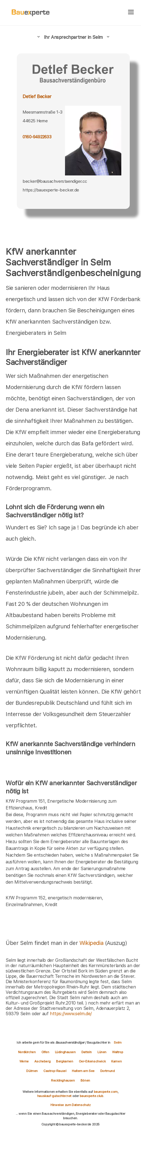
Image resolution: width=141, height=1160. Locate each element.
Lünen (101, 1052)
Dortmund (107, 1071)
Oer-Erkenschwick (92, 1061)
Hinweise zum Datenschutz (70, 1105)
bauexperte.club (91, 1096)
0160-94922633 (37, 136)
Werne (24, 1061)
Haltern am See (83, 1071)
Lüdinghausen (65, 1052)
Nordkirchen (27, 1052)
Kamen (116, 1061)
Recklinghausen (63, 1080)
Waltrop (117, 1052)
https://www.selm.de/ (71, 1013)
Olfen (45, 1052)
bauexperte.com (106, 1092)
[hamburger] (131, 12)
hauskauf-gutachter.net (54, 1096)
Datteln (86, 1052)
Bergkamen (64, 1061)
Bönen (85, 1080)
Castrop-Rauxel (54, 1071)
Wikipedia (92, 943)
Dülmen (32, 1071)
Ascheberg (42, 1061)
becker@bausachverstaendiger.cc (55, 181)
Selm (117, 1042)
